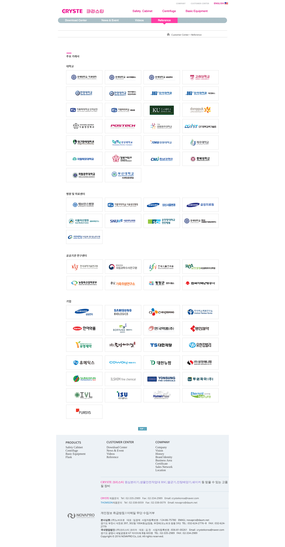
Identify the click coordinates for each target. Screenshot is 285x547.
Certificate (161, 463)
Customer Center (180, 34)
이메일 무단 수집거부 (141, 513)
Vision (159, 450)
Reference (196, 34)
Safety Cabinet (74, 447)
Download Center (117, 447)
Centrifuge (72, 450)
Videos (111, 453)
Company (161, 447)
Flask (69, 457)
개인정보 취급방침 (113, 513)
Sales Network (163, 466)
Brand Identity (163, 457)
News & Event (115, 450)
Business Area (163, 460)
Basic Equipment (76, 453)
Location (160, 470)
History (159, 453)
